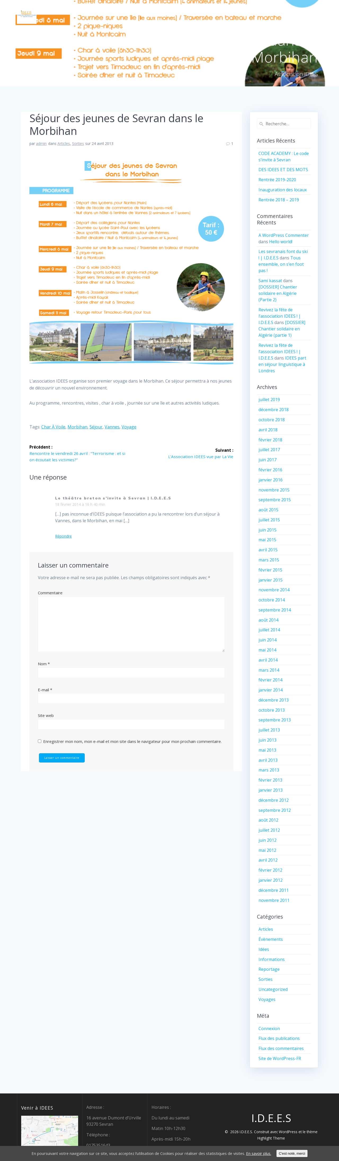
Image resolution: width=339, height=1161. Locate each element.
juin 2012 (267, 840)
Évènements (270, 939)
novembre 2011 (273, 900)
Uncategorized (273, 989)
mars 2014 (268, 670)
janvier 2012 (270, 880)
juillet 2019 (269, 399)
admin (41, 143)
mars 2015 (268, 560)
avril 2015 (268, 550)
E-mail (45, 690)
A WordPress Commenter (283, 235)
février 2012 (270, 870)
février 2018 (270, 440)
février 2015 (270, 570)
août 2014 (268, 620)
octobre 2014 (271, 600)
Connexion (269, 1028)
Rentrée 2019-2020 (277, 180)
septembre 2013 (274, 720)
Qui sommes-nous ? (198, 13)
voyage (129, 427)
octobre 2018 (271, 420)
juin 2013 (267, 740)
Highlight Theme (271, 1138)
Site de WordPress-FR (279, 1058)
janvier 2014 (270, 690)
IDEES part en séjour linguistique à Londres (282, 364)
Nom (44, 664)
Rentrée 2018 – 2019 (278, 200)
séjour (96, 427)
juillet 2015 (269, 520)
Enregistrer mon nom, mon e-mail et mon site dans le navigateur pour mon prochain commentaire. (132, 741)
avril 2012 (268, 860)
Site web (46, 715)
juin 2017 (267, 460)
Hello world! (280, 242)
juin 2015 (267, 530)
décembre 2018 (273, 410)
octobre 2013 (271, 710)
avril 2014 (268, 660)
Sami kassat (270, 280)
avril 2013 (268, 760)
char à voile (53, 427)
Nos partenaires (303, 13)
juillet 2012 (269, 830)
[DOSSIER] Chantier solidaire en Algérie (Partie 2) (277, 293)
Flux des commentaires (281, 1048)
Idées (263, 949)
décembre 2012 (273, 800)
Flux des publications (279, 1038)
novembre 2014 (273, 590)
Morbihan (77, 427)
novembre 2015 (273, 490)
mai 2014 (267, 650)
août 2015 (268, 510)
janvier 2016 (270, 480)
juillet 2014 (269, 630)
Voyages (266, 999)
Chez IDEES (238, 13)
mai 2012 (267, 850)
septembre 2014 (274, 610)
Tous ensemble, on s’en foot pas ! (281, 264)
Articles (63, 143)
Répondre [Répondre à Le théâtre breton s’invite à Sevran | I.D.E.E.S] (63, 536)
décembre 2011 (273, 890)
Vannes (112, 427)
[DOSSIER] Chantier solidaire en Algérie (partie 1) (281, 329)
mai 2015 (267, 540)
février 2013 (270, 780)
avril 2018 (268, 430)
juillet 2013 (269, 730)
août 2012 (268, 820)
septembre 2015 (274, 500)
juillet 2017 (269, 450)
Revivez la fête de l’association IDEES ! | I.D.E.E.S (279, 316)
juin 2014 (267, 640)
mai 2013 (267, 750)
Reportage (269, 969)
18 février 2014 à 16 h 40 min (80, 504)
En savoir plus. (272, 1153)
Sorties (78, 143)
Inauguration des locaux (282, 190)
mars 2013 (268, 770)
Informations (271, 959)
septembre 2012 (274, 810)
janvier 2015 (270, 580)
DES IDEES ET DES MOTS (283, 169)
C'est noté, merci (307, 1153)
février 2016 (270, 470)
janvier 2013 (270, 790)
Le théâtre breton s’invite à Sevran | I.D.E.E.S (113, 498)
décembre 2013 (273, 700)
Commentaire (50, 593)
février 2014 (270, 680)
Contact (267, 13)
